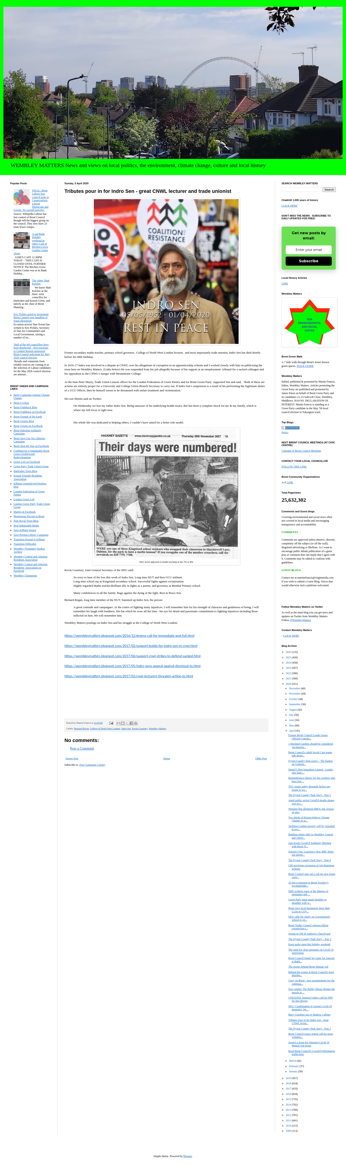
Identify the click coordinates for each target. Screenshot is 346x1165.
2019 (289, 1078)
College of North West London (105, 728)
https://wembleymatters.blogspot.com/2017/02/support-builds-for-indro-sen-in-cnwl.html (130, 646)
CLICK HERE (289, 205)
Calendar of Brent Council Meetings (301, 450)
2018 (289, 1083)
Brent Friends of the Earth (28, 416)
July (291, 714)
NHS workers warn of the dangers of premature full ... (308, 893)
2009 (289, 1130)
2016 (289, 1094)
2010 (289, 1125)
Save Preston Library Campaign (31, 534)
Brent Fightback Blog (25, 407)
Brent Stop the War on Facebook (31, 446)
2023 (289, 667)
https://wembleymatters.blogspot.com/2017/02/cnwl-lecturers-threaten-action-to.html (128, 676)
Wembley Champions (25, 575)
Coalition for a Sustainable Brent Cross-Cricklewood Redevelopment (31, 454)
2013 (289, 1109)
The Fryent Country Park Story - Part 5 (309, 795)
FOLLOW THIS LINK (294, 466)
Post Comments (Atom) (92, 764)
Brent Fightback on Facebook (30, 412)
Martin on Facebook (25, 511)
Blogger (187, 1156)
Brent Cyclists (21, 402)
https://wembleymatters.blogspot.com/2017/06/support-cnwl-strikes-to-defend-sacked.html (132, 656)
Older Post (261, 758)
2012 (289, 1115)
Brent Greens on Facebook (28, 426)
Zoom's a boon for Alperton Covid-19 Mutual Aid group (308, 1044)
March (293, 1060)
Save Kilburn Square (25, 530)
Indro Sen (126, 728)
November (295, 693)
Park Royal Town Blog (26, 520)
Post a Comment (82, 748)
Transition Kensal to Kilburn (29, 539)
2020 (289, 683)
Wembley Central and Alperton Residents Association (30, 558)
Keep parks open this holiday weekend (309, 944)
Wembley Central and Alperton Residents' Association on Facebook (30, 567)
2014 (289, 1104)
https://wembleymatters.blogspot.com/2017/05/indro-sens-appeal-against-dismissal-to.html (132, 666)
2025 (289, 657)
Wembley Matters (157, 728)
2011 (289, 1120)
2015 (289, 1099)
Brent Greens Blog (24, 421)
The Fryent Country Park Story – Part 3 (309, 939)
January (293, 1071)
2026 (289, 652)
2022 (289, 673)
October (294, 699)
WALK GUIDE (305, 366)
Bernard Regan (81, 728)
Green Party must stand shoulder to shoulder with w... (307, 901)
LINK (285, 283)
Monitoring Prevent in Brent (29, 516)
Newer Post (72, 758)
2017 (289, 1088)
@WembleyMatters (300, 620)
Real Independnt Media (26, 525)
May (292, 725)
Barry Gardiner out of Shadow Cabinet (309, 1014)
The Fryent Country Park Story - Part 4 (309, 860)
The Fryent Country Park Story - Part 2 (309, 1028)
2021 (289, 678)
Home (167, 758)
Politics (285, 432)
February (294, 1066)
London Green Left (24, 499)
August (293, 709)
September (295, 704)
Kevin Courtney (140, 728)
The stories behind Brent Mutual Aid (308, 966)
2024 (289, 662)
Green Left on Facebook (27, 461)
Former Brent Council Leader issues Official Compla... (308, 737)
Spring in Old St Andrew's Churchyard (309, 933)
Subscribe (308, 261)
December (295, 688)
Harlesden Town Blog (25, 471)
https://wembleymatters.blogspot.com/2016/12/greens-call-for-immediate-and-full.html (129, 635)
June (292, 720)
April (292, 730)
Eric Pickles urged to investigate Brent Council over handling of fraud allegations (31, 317)
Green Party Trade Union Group (31, 466)
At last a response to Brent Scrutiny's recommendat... (308, 884)
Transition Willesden (25, 544)
